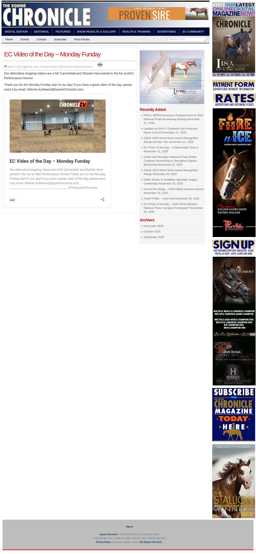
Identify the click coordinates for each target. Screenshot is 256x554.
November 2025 (154, 226)
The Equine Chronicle (151, 542)
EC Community (193, 31)
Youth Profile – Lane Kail (159, 198)
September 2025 (154, 237)
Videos (54, 66)
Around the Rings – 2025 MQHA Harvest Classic (174, 189)
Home (9, 39)
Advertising (166, 31)
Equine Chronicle (108, 534)
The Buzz (45, 66)
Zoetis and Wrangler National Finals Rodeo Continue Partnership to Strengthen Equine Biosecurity (170, 160)
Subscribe (60, 39)
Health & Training (136, 31)
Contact (41, 39)
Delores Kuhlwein (83, 66)
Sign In (129, 526)
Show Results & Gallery (96, 31)
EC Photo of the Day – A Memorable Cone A (171, 147)
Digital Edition (16, 31)
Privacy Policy (103, 542)
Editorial (41, 31)
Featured (63, 31)
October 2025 (152, 231)
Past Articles (82, 39)
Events (25, 39)
